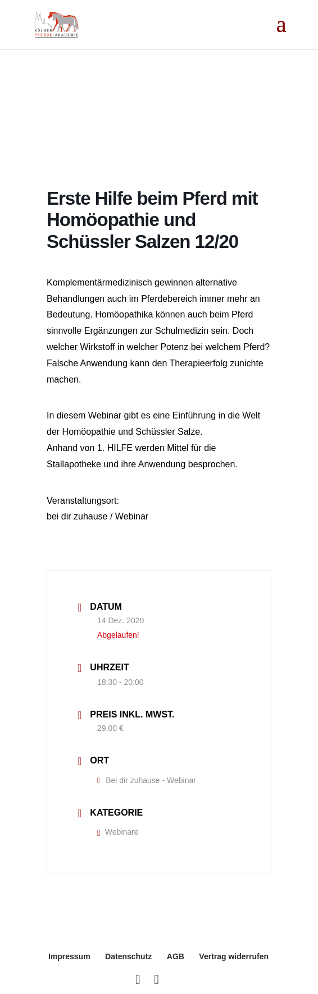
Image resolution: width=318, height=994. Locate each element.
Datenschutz (128, 956)
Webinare (118, 831)
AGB (175, 956)
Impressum (69, 956)
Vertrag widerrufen (234, 956)
